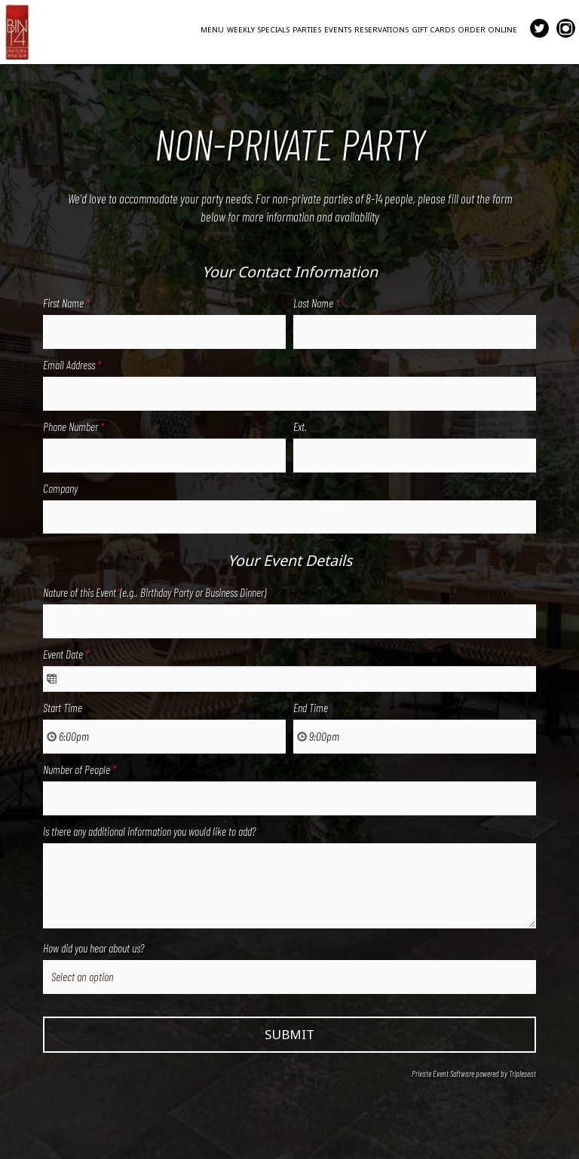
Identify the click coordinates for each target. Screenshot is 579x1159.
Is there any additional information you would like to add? (149, 831)
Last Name (316, 303)
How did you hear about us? (93, 948)
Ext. (300, 426)
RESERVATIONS (381, 30)
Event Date (66, 654)
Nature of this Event (154, 592)
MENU (212, 30)
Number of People (79, 769)
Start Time (62, 707)
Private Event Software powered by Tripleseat (474, 1073)
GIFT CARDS (433, 30)
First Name (66, 303)
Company (60, 488)
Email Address (72, 365)
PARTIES (307, 30)
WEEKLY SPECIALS (258, 30)
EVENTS (337, 30)
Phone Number (73, 426)
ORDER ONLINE (487, 30)
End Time (310, 707)
